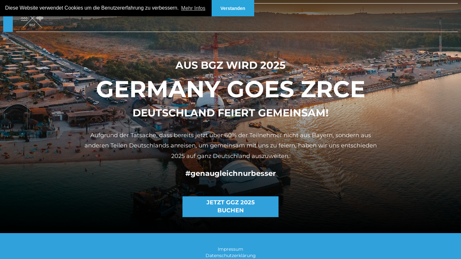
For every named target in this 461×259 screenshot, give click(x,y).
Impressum (230, 249)
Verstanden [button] (233, 8)
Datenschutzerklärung (231, 255)
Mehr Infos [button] (193, 8)
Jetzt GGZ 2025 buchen (230, 206)
